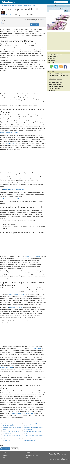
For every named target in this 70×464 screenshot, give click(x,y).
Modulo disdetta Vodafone (55, 88)
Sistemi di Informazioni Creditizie (9, 132)
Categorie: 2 (5, 455)
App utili (4, 452)
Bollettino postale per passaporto (56, 86)
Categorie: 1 (5, 454)
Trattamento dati (29, 452)
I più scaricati (51, 62)
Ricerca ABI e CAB (52, 60)
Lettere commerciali (53, 56)
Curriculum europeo (53, 80)
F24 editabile (52, 90)
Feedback (15, 448)
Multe (28, 2)
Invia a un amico (5, 448)
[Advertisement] (23, 82)
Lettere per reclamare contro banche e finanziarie (13, 5)
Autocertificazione (42, 2)
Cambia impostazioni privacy (32, 455)
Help (27, 457)
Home (2, 5)
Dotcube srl (56, 452)
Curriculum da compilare (54, 84)
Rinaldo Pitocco (9, 15)
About (4, 457)
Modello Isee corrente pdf (54, 73)
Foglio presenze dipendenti (55, 82)
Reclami (41, 0)
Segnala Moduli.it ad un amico (55, 54)
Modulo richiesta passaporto (55, 79)
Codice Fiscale (51, 58)
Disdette (28, 0)
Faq (26, 458)
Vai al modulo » (34, 24)
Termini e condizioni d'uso (31, 454)
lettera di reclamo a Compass (32, 256)
